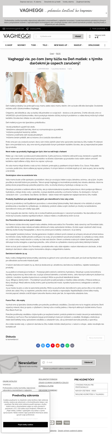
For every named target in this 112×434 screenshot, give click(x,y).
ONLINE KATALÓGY (10, 381)
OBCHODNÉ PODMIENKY (48, 390)
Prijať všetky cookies (25, 425)
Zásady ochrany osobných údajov (70, 431)
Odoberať (88, 362)
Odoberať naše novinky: (28, 366)
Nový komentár (95, 338)
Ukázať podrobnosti (25, 430)
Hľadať (78, 36)
